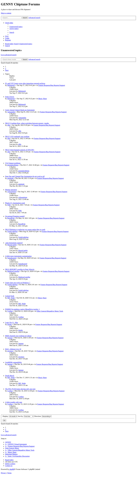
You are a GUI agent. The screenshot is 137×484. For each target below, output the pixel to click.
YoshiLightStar (12, 231)
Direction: (43, 416)
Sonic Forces (9, 97)
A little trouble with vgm (13, 402)
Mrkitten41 (11, 85)
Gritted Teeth (9, 296)
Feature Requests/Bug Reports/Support (51, 85)
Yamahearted (11, 258)
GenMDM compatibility (13, 362)
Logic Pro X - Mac (11, 322)
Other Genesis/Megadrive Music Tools (50, 311)
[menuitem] (15, 27)
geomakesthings (12, 165)
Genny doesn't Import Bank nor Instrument (20, 110)
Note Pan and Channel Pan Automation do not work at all (25, 176)
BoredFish (10, 218)
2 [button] (5, 68)
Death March (9, 376)
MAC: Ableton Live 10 (13, 349)
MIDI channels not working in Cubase (18, 336)
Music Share (42, 99)
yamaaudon (11, 112)
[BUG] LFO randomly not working (17, 136)
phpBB (11, 469)
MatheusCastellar (13, 271)
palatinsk (10, 178)
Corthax (10, 311)
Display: (10, 416)
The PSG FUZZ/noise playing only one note (20, 389)
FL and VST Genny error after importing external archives (25, 83)
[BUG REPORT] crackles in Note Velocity (19, 269)
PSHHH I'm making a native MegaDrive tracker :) (22, 309)
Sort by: (26, 416)
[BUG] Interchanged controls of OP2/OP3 (19, 150)
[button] (6, 70)
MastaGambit (12, 245)
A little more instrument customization (18, 256)
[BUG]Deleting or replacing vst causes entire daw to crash (25, 229)
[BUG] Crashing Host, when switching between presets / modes (27, 123)
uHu (8, 125)
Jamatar (10, 338)
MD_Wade (11, 298)
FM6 (9, 205)
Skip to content (6, 13)
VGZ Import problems (13, 163)
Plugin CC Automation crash (15, 203)
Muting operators (11, 190)
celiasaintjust (11, 192)
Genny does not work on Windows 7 (17, 283)
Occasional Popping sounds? (15, 216)
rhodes (9, 324)
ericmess (10, 351)
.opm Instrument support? (14, 243)
